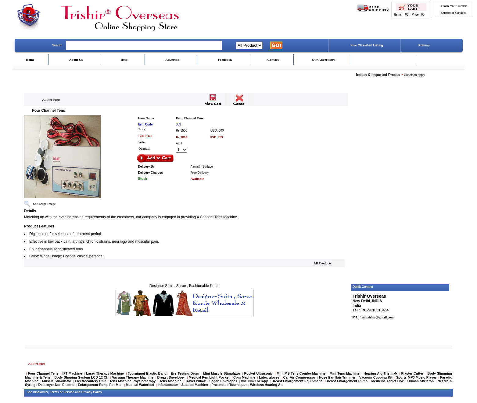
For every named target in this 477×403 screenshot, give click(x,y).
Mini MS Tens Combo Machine (301, 373)
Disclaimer (40, 392)
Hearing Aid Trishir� (380, 373)
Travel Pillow (195, 381)
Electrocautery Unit (90, 381)
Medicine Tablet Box (387, 381)
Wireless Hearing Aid (267, 385)
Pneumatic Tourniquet (228, 385)
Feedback (225, 59)
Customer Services (453, 12)
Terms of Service (62, 392)
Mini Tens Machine (345, 373)
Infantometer (168, 385)
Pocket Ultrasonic (258, 373)
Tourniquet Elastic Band (147, 373)
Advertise (172, 59)
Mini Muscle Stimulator (221, 373)
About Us (76, 59)
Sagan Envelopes (223, 381)
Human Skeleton (420, 381)
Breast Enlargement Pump (346, 381)
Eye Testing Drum (184, 373)
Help (124, 59)
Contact (273, 59)
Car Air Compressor (299, 377)
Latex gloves (269, 377)
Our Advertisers (323, 59)
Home (30, 59)
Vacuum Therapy (254, 381)
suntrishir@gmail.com (377, 317)
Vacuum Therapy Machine (132, 377)
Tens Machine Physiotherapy (132, 381)
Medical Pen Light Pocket (209, 377)
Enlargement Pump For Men (100, 385)
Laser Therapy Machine (105, 373)
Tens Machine (170, 381)
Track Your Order (454, 6)
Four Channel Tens (43, 373)
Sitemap (424, 45)
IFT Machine (72, 373)
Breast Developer (171, 377)
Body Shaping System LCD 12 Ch (81, 377)
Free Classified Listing (366, 45)
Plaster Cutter (412, 373)
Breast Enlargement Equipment (296, 381)
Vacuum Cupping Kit (375, 377)
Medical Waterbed (140, 385)
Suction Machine (194, 385)
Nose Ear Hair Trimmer (337, 377)
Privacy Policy (91, 392)
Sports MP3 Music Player (416, 377)
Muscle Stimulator (56, 381)
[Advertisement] (400, 190)
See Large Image (44, 203)
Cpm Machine (244, 377)
